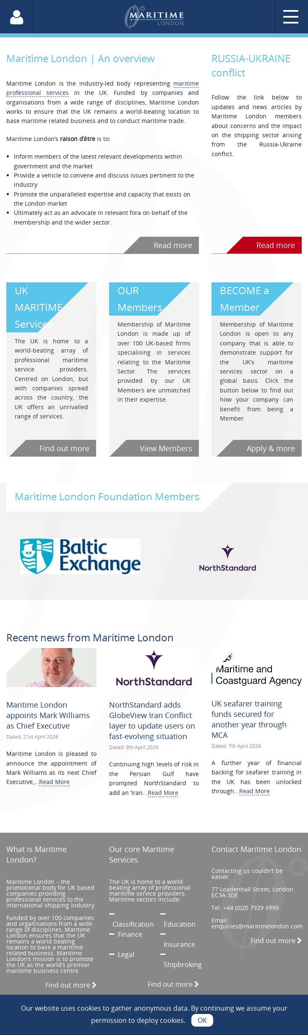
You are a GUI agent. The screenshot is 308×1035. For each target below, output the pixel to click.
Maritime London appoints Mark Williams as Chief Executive (48, 715)
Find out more (64, 448)
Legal (121, 954)
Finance (125, 934)
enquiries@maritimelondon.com (257, 926)
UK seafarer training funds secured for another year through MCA (249, 719)
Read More (54, 782)
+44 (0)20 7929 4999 (251, 908)
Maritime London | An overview (80, 58)
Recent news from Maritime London (90, 637)
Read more (173, 245)
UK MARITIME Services (39, 307)
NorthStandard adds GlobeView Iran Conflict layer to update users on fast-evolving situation (152, 721)
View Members (166, 448)
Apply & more (271, 448)
